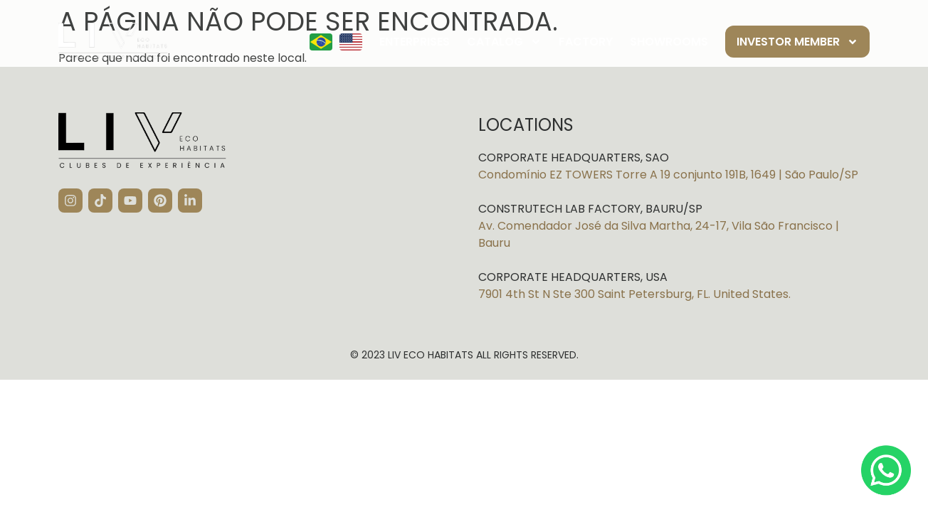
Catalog (504, 42)
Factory (586, 41)
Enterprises (414, 41)
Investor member (797, 42)
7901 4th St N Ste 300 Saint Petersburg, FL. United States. (634, 294)
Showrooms (669, 41)
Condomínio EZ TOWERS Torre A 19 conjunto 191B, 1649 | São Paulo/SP (668, 174)
